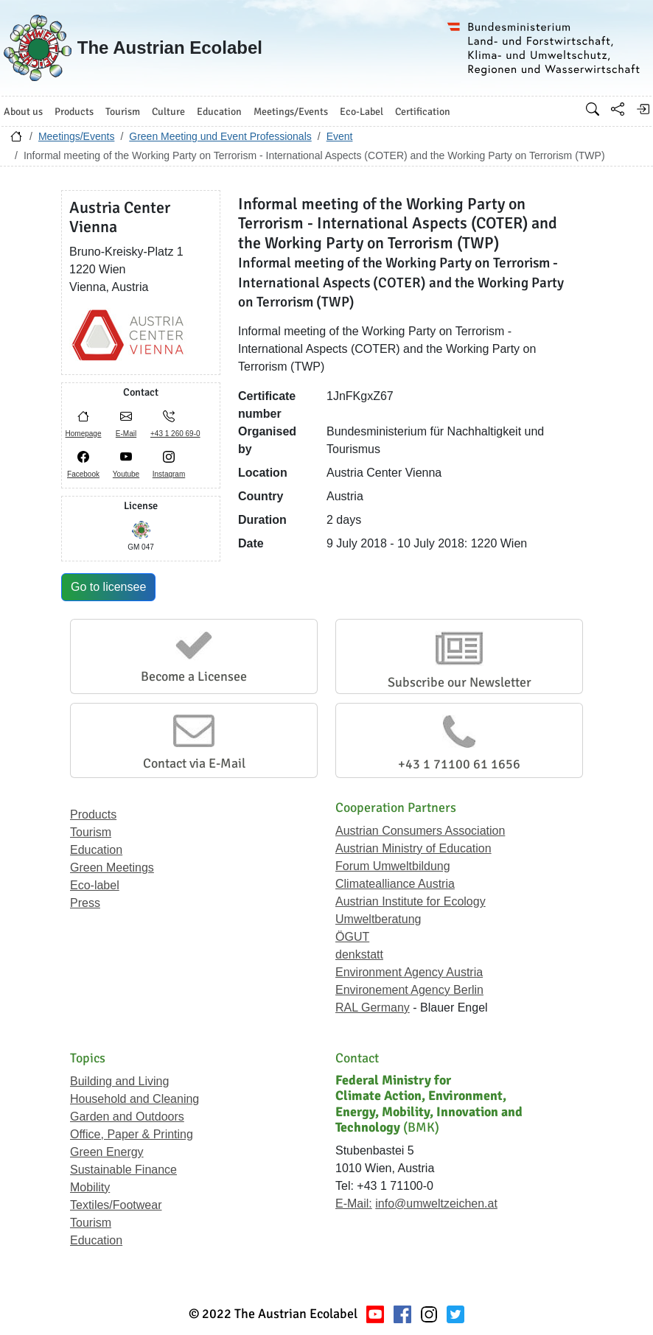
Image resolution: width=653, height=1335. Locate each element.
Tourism (90, 832)
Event (339, 136)
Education (96, 850)
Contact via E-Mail (194, 763)
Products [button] (74, 111)
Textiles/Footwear (116, 1205)
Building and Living (119, 1081)
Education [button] (219, 111)
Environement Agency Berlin (409, 990)
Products (93, 814)
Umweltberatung (378, 919)
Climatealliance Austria (395, 883)
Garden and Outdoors (127, 1116)
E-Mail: (353, 1203)
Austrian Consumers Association (420, 830)
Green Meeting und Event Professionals (220, 136)
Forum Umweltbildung (392, 866)
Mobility (90, 1187)
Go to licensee (108, 587)
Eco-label (94, 885)
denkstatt (359, 954)
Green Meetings (112, 867)
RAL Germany (372, 1007)
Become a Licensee (194, 676)
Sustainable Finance (123, 1169)
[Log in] (642, 109)
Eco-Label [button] (361, 111)
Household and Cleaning (134, 1099)
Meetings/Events (76, 136)
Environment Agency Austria (409, 972)
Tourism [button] (122, 111)
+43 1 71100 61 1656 (459, 764)
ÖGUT (352, 937)
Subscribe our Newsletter (459, 682)
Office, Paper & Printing (131, 1134)
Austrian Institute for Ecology (410, 901)
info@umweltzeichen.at (436, 1203)
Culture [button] (168, 111)
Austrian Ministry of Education (413, 848)
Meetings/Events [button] (291, 111)
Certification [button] (422, 111)
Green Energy (107, 1152)
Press (85, 903)
